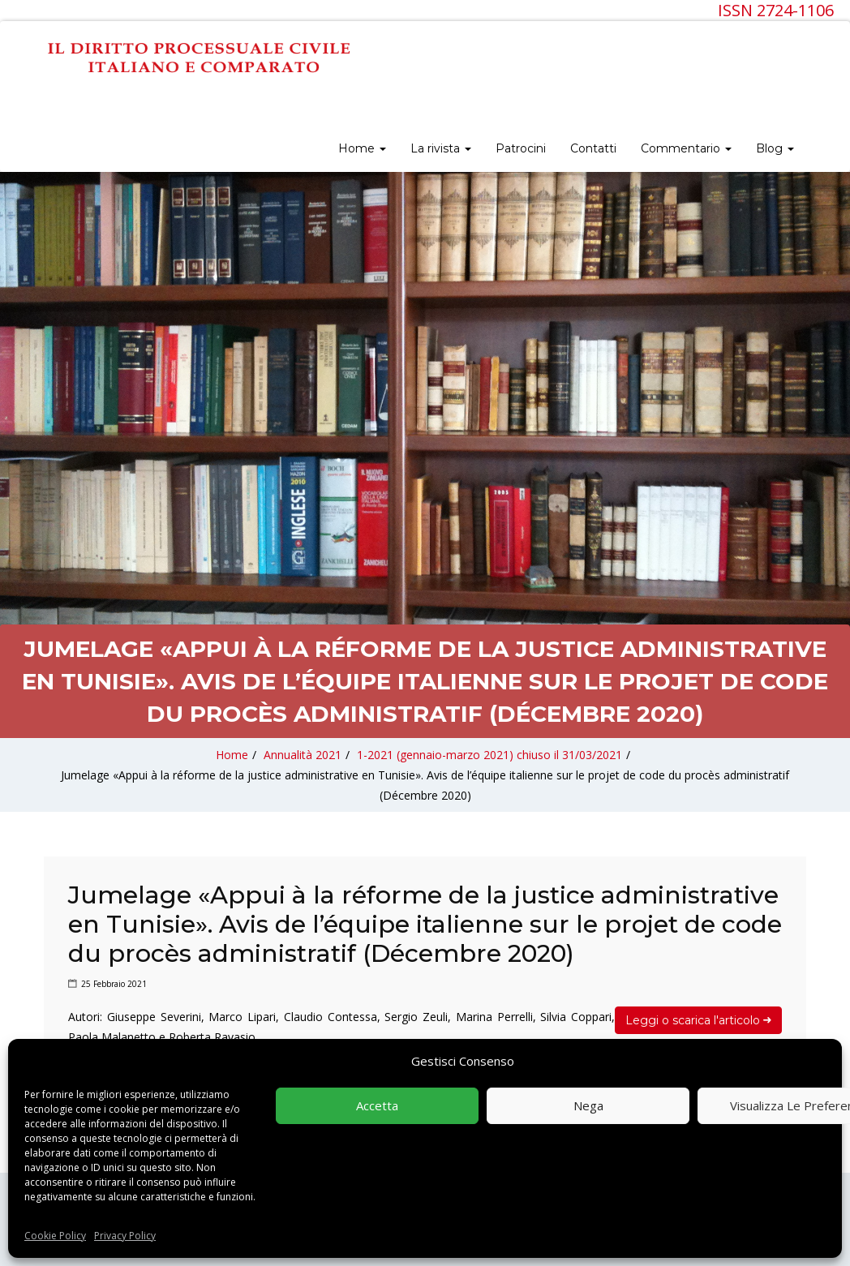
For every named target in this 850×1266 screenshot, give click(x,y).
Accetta (377, 1105)
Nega (588, 1105)
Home (362, 148)
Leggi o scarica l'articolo (698, 1020)
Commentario (686, 148)
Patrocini (521, 148)
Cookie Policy (55, 1235)
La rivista (440, 148)
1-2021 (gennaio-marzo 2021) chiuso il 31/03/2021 (489, 754)
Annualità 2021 (302, 754)
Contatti (593, 148)
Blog (775, 148)
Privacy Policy (125, 1235)
